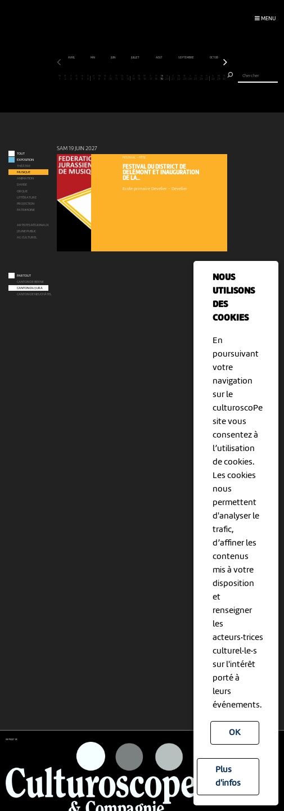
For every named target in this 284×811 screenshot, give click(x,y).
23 (184, 78)
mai (125, 58)
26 (201, 78)
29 (218, 78)
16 (144, 78)
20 (167, 78)
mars (81, 58)
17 (150, 78)
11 (116, 78)
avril (104, 58)
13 (127, 78)
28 (212, 78)
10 (110, 78)
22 (178, 78)
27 (207, 78)
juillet (168, 58)
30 (224, 78)
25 (196, 78)
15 (139, 78)
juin (145, 58)
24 (190, 78)
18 (156, 78)
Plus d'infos (228, 776)
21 (172, 78)
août (192, 58)
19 (161, 78)
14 (133, 78)
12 (122, 78)
